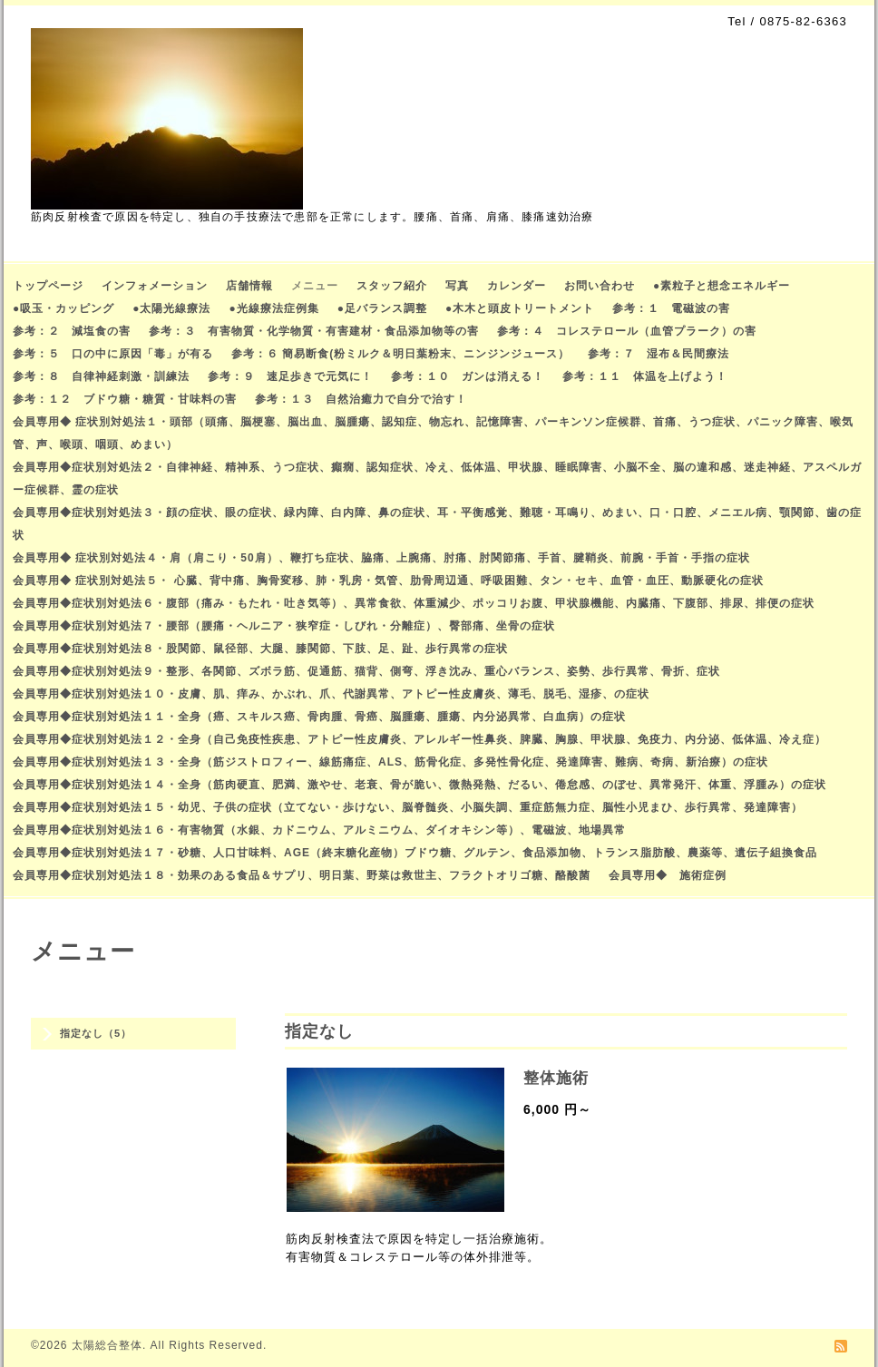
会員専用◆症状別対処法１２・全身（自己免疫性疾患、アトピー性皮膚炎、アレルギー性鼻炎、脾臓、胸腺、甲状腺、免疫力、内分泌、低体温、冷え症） (419, 739)
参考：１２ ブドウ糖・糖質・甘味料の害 (125, 399)
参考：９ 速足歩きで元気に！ (290, 376)
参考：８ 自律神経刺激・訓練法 (101, 376)
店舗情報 (249, 285)
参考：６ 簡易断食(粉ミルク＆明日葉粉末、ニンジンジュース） (400, 353)
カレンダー (516, 285)
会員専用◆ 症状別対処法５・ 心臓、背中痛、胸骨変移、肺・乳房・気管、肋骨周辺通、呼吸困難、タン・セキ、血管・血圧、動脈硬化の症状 (388, 580)
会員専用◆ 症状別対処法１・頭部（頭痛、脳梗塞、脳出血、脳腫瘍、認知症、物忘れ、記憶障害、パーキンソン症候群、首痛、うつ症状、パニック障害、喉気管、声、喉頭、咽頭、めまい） (433, 433)
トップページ (48, 285)
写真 (457, 285)
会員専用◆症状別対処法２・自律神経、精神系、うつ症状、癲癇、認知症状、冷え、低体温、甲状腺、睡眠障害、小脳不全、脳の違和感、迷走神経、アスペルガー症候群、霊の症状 (437, 478)
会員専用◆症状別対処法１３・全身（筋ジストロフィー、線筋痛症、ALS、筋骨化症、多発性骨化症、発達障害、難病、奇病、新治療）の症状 (390, 762)
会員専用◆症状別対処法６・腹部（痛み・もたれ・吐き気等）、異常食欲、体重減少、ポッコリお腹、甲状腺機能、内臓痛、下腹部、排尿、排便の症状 (414, 603)
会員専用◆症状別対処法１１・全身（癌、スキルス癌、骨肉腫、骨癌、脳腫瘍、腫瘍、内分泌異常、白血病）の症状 (319, 716)
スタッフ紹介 (391, 285)
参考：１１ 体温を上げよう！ (644, 376)
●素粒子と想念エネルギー (721, 285)
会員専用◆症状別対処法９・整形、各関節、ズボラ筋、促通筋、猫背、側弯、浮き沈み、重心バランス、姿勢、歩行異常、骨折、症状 (366, 671)
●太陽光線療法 (171, 308)
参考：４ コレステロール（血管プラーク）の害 (626, 331)
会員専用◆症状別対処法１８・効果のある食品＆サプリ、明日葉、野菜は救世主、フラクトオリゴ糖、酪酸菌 (301, 875)
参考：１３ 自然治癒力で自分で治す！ (361, 399)
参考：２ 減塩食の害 (72, 331)
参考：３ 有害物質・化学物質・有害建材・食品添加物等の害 (314, 331)
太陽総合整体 (107, 1345)
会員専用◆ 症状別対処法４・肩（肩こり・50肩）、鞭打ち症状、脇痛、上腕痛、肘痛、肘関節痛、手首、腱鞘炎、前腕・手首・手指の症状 (381, 558)
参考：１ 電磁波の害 (671, 308)
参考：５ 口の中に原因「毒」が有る (113, 353)
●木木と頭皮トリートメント (519, 308)
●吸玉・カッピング (63, 308)
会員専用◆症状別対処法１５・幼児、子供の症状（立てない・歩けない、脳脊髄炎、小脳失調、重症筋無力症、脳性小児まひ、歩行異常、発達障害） (408, 807)
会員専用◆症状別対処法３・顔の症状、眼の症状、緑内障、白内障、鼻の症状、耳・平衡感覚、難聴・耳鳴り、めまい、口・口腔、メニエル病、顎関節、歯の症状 (437, 524)
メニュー (314, 285)
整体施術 (556, 1078)
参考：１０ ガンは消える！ (467, 376)
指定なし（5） (96, 1033)
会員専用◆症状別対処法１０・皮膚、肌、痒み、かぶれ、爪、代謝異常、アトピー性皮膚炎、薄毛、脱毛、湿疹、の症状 (331, 694)
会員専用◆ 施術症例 (668, 875)
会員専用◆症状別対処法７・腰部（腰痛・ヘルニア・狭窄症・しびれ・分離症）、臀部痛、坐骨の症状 (284, 626)
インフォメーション (155, 285)
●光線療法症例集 (274, 308)
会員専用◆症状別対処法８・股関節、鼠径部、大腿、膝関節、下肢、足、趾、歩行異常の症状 (260, 648)
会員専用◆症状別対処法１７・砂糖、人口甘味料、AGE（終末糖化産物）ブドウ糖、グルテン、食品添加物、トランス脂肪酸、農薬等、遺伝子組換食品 (415, 852)
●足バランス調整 (382, 308)
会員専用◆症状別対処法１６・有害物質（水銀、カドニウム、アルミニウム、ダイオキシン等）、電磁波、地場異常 (319, 830)
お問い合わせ (599, 285)
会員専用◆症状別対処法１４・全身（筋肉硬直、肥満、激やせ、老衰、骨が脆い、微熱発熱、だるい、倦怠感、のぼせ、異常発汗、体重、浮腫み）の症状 (419, 784)
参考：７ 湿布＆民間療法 (658, 353)
